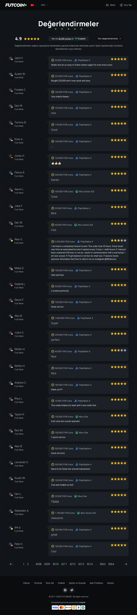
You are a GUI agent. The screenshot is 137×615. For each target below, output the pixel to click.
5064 (111, 564)
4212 (73, 564)
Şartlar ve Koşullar (77, 583)
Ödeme (26, 583)
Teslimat (38, 583)
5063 (102, 564)
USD (44, 5)
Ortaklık (61, 583)
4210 (55, 564)
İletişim (110, 583)
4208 (38, 564)
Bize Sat (50, 583)
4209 (47, 564)
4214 (90, 564)
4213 (81, 564)
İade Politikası (96, 583)
